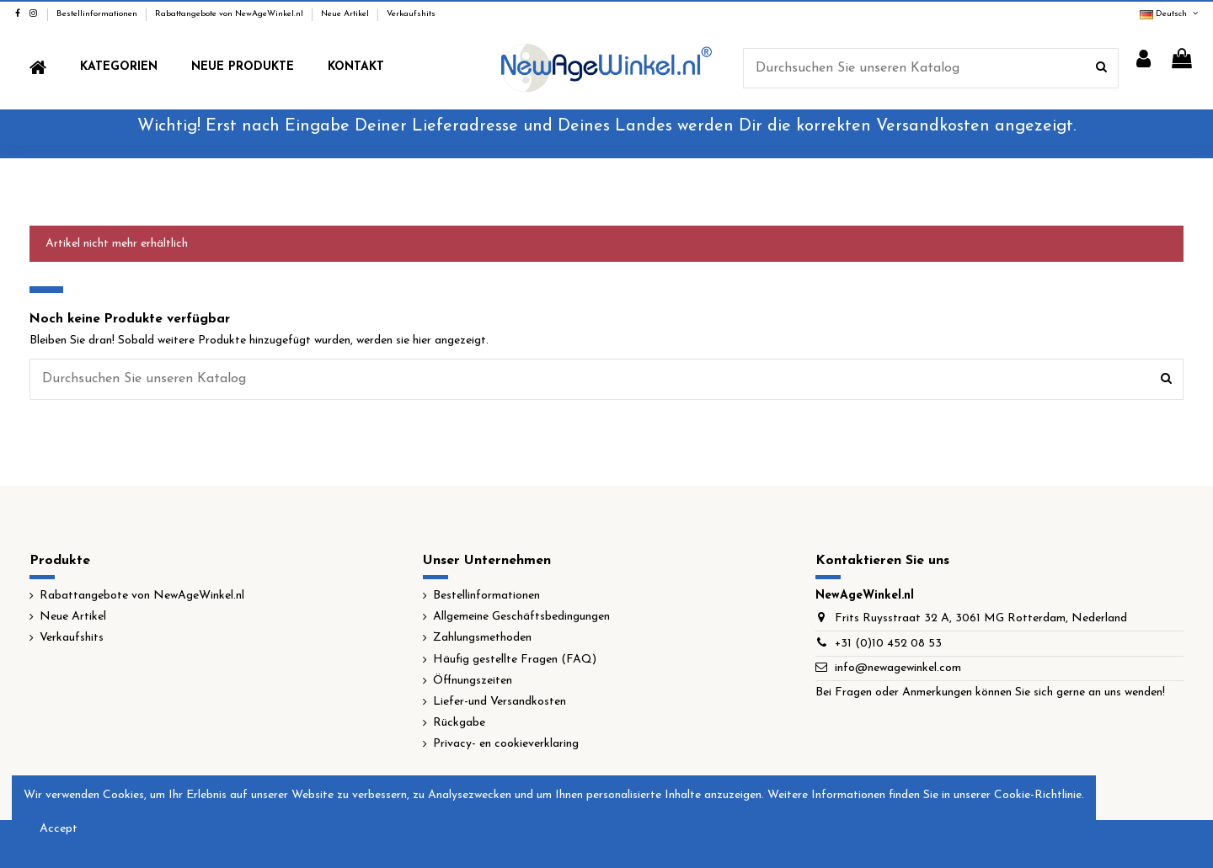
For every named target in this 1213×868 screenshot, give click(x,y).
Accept (58, 829)
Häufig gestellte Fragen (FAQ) (514, 659)
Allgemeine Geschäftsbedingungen (521, 616)
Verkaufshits (411, 14)
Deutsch (1170, 14)
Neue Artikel (346, 14)
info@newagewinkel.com (898, 668)
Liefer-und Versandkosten (499, 701)
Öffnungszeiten (472, 680)
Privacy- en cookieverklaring (506, 744)
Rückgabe (459, 722)
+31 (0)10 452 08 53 (888, 643)
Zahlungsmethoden (482, 637)
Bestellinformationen (98, 14)
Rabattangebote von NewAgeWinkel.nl (230, 14)
